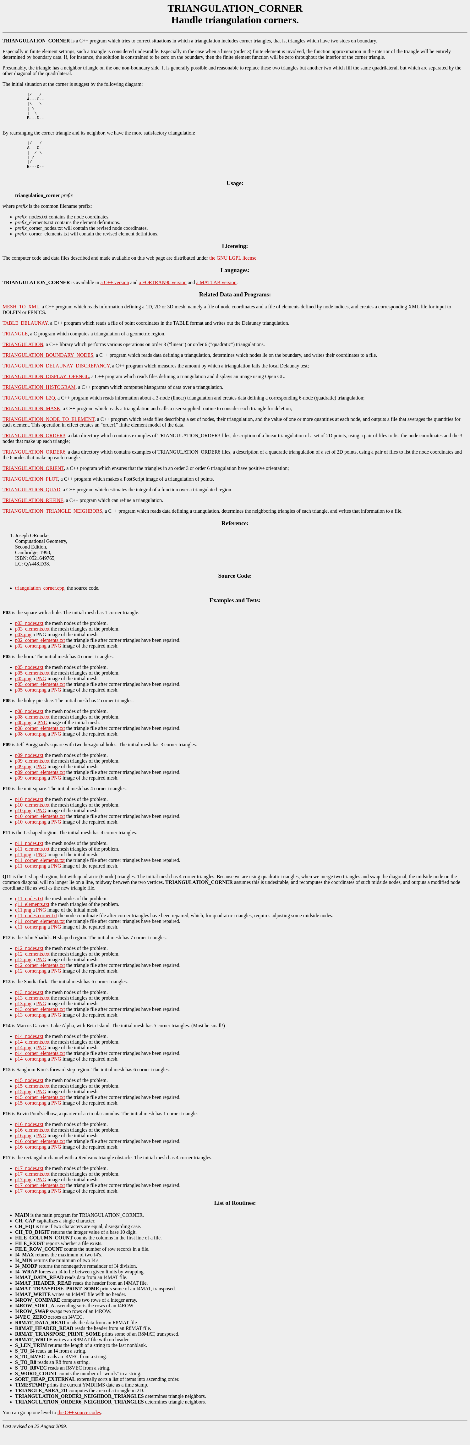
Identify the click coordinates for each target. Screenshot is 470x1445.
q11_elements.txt (32, 917)
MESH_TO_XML (21, 320)
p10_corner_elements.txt (40, 829)
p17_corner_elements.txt (40, 1198)
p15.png (23, 1104)
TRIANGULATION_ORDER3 (34, 448)
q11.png (23, 923)
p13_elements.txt (32, 1011)
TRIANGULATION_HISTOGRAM (39, 400)
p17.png (23, 1192)
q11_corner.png (30, 940)
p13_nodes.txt (29, 1005)
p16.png (23, 1148)
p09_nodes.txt (29, 768)
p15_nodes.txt (29, 1093)
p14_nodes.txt (29, 1049)
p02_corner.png (30, 659)
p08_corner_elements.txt (40, 741)
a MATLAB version (216, 295)
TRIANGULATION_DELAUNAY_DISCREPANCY (56, 379)
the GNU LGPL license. (233, 271)
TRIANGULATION (23, 357)
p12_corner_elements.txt (40, 978)
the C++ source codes (79, 1425)
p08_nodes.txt (29, 724)
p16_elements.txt (32, 1143)
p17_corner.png (30, 1204)
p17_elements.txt (32, 1187)
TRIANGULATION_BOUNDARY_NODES (48, 368)
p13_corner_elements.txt (40, 1022)
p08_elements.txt (32, 730)
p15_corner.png (30, 1116)
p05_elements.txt (32, 686)
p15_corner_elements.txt (40, 1110)
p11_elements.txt (32, 862)
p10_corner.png (30, 835)
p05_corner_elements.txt (40, 697)
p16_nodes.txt (29, 1137)
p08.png (23, 735)
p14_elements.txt (32, 1055)
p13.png (23, 1016)
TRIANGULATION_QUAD (31, 502)
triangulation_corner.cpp (39, 601)
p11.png (23, 867)
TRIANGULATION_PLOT (30, 492)
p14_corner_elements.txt (40, 1066)
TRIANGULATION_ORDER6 (34, 465)
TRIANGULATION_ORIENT (33, 481)
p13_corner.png (30, 1028)
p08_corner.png (30, 747)
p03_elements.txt (32, 642)
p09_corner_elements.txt (40, 785)
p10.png (23, 823)
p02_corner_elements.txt (40, 653)
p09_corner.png (30, 791)
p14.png (23, 1060)
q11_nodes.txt (29, 911)
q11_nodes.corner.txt (36, 928)
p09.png (23, 779)
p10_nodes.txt (29, 812)
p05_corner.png (30, 703)
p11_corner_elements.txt (40, 873)
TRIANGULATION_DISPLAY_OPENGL (46, 389)
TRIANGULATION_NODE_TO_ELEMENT (49, 432)
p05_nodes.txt (29, 680)
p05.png (23, 691)
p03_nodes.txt (29, 636)
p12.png (23, 972)
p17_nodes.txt (29, 1181)
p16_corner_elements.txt (40, 1154)
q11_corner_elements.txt (40, 934)
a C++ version (115, 295)
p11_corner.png (30, 879)
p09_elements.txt (32, 774)
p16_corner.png (30, 1160)
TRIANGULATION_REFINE (33, 513)
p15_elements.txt (32, 1099)
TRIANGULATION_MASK (31, 421)
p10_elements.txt (32, 818)
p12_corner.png (30, 984)
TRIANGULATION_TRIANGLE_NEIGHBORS (52, 524)
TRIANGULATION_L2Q (29, 411)
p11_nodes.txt (29, 856)
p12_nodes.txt (29, 961)
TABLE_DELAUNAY (25, 336)
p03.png (23, 647)
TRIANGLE (15, 347)
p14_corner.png (30, 1072)
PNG (56, 659)
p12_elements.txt (32, 967)
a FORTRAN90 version (163, 295)
